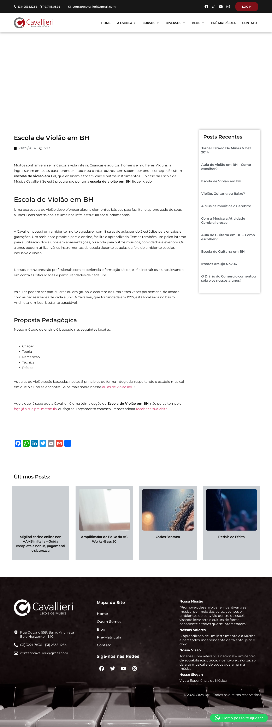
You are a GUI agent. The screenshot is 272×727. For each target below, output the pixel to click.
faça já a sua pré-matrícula (35, 409)
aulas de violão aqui (118, 387)
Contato (104, 645)
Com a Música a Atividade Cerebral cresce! (223, 220)
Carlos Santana (168, 537)
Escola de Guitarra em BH (223, 251)
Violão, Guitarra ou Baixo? (223, 194)
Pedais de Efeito (231, 537)
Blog (122, 82)
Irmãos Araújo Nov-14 (219, 264)
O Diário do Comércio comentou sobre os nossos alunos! (228, 278)
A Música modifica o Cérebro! (226, 206)
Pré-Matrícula (109, 637)
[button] (239, 718)
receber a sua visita (151, 409)
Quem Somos (109, 621)
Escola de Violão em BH (221, 181)
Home (108, 82)
